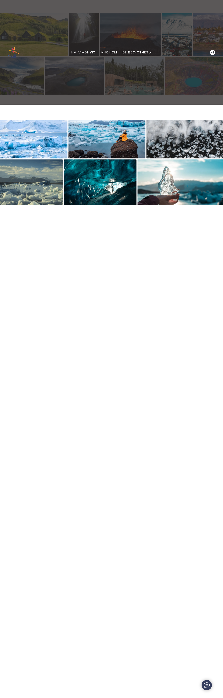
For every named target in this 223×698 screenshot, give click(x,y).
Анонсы (109, 52)
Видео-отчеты (137, 52)
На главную (83, 52)
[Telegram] (212, 52)
